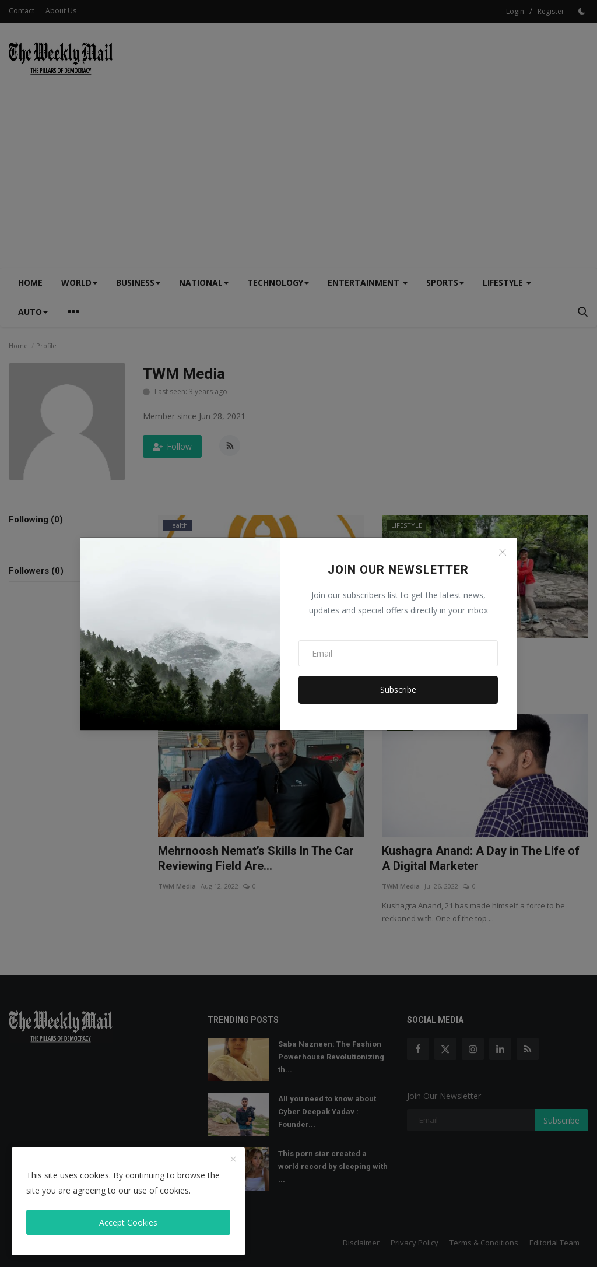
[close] (233, 1159)
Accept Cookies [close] (128, 1222)
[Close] (503, 552)
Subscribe (398, 689)
